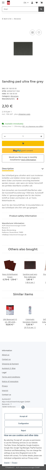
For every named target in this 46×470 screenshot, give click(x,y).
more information (28, 160)
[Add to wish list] (39, 32)
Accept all (23, 416)
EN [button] (25, 2)
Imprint (6, 463)
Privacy (14, 463)
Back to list (8, 19)
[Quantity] (23, 136)
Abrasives (15, 96)
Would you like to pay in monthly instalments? (23, 158)
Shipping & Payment (10, 364)
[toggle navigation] (3, 1)
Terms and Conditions (11, 377)
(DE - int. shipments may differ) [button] (32, 126)
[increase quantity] (41, 136)
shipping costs (24, 114)
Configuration (23, 423)
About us (5, 355)
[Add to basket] (4, 26)
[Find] (41, 9)
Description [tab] (8, 168)
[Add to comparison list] (32, 32)
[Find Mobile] (20, 9)
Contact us (6, 359)
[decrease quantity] (4, 136)
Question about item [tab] (28, 168)
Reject (23, 431)
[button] (32, 2)
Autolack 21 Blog (8, 368)
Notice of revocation (10, 381)
